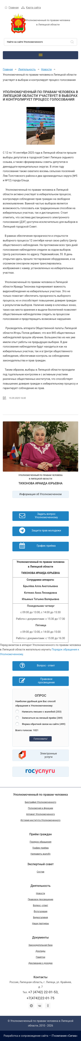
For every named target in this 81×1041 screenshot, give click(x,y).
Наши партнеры (40, 923)
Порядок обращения (40, 842)
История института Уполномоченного (40, 820)
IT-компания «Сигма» (64, 1035)
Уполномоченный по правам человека (40, 794)
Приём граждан (40, 834)
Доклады (40, 951)
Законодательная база (41, 945)
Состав (40, 871)
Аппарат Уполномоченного (40, 814)
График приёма (40, 848)
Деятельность (27, 69)
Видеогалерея (40, 917)
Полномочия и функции (40, 808)
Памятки (40, 957)
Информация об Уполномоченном (40, 494)
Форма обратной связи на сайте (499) (43, 724)
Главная (14, 7)
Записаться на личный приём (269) (42, 717)
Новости (46, 69)
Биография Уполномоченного (40, 802)
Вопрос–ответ (40, 905)
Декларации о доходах (40, 963)
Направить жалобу (40, 854)
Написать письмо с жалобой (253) (41, 711)
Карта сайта (33, 7)
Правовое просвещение (40, 899)
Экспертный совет (40, 864)
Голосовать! (41, 738)
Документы (40, 937)
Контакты (40, 977)
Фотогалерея (40, 911)
